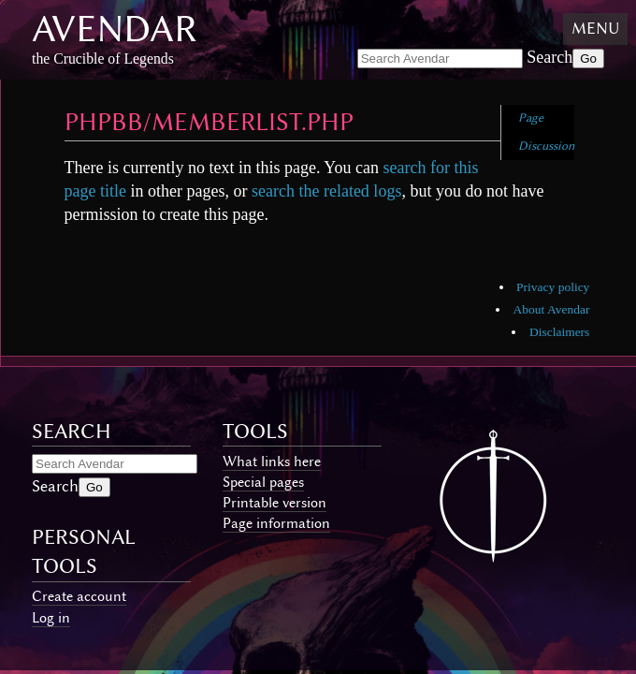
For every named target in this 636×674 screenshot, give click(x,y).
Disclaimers (559, 332)
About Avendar (551, 309)
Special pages (263, 482)
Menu (595, 28)
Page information (276, 523)
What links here (272, 461)
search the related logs (326, 191)
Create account (79, 596)
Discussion (546, 146)
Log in (51, 617)
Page (530, 117)
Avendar (114, 28)
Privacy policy (552, 287)
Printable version (274, 502)
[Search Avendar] (440, 58)
